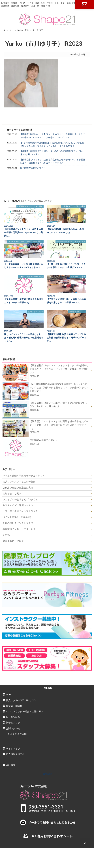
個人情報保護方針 (15, 754)
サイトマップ (13, 748)
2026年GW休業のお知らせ (33, 168)
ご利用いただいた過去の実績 (18, 487)
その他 (6, 535)
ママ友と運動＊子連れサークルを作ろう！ (25, 475)
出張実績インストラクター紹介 (19, 529)
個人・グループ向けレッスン (21, 700)
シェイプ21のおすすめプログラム (20, 499)
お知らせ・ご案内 (12, 493)
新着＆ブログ (13, 722)
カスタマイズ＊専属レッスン (18, 505)
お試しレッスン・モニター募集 (19, 481)
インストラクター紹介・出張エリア (25, 711)
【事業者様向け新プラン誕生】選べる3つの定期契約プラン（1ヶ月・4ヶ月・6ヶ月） (51, 152)
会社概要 (10, 765)
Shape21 (47, 774)
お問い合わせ (84, 5)
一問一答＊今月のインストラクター (21, 511)
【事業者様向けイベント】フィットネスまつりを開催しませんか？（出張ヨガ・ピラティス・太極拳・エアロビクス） (52, 135)
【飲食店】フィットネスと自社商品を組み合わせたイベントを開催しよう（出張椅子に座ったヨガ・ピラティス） (52, 161)
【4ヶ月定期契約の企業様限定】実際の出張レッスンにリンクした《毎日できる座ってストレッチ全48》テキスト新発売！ (52, 144)
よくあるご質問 (18, 734)
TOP (8, 694)
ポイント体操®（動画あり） (17, 517)
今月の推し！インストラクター (19, 523)
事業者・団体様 (14, 706)
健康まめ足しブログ (13, 541)
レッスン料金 (13, 717)
